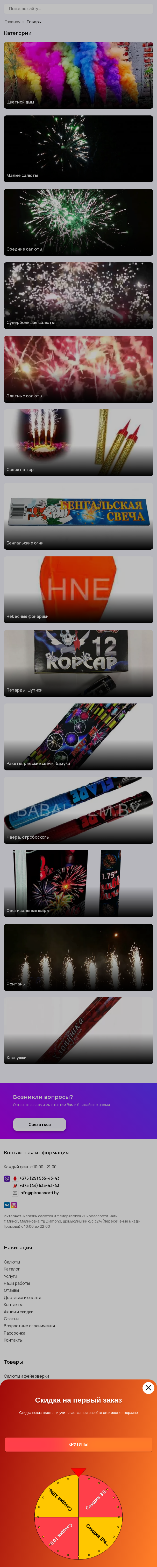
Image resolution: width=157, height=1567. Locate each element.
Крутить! (78, 1444)
